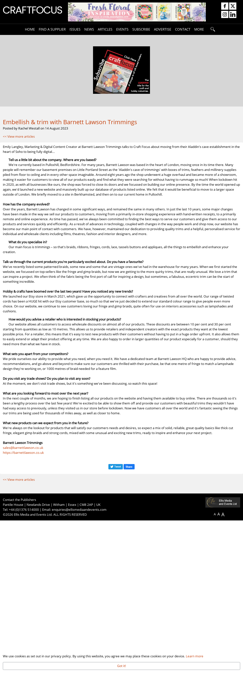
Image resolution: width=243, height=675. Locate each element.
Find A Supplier (52, 29)
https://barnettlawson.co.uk (23, 607)
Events (122, 29)
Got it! (121, 665)
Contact (182, 29)
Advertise (162, 29)
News (89, 29)
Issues (74, 29)
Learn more (194, 656)
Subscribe (141, 29)
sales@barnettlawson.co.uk (23, 602)
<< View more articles (19, 136)
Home (30, 29)
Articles (105, 29)
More (199, 29)
